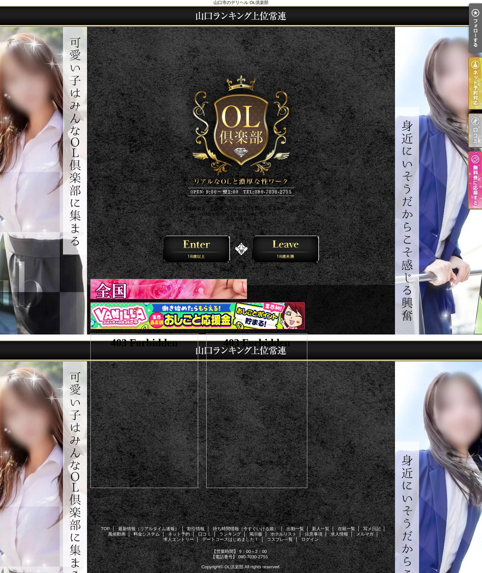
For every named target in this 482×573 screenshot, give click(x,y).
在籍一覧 (346, 528)
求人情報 (339, 534)
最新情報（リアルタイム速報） (148, 528)
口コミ (204, 534)
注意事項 (313, 534)
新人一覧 (320, 528)
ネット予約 (179, 534)
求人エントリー (178, 539)
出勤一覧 (295, 528)
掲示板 (255, 534)
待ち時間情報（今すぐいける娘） (245, 528)
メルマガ (365, 534)
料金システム (147, 534)
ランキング (230, 534)
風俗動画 (117, 534)
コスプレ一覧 (280, 539)
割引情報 (196, 528)
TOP (105, 528)
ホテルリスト (283, 534)
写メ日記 (372, 528)
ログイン (310, 539)
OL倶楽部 (234, 566)
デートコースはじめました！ (230, 539)
